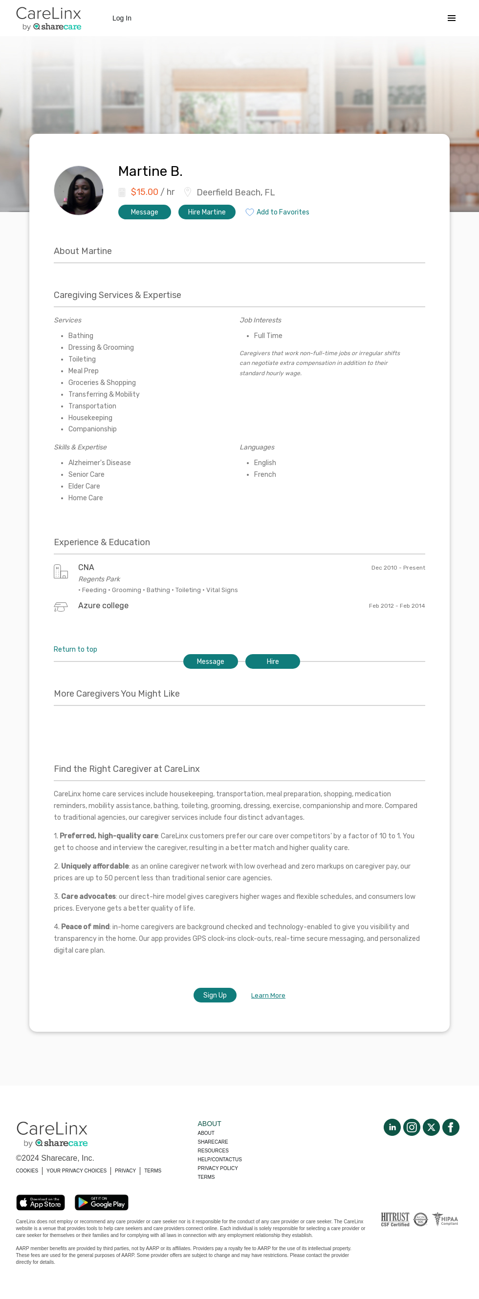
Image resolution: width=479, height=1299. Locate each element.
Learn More (268, 995)
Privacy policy (218, 1168)
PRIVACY (125, 1170)
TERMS (152, 1170)
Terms (206, 1177)
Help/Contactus (220, 1159)
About (206, 1133)
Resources (213, 1150)
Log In (121, 18)
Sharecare (213, 1142)
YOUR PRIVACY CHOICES (76, 1170)
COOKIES (27, 1170)
